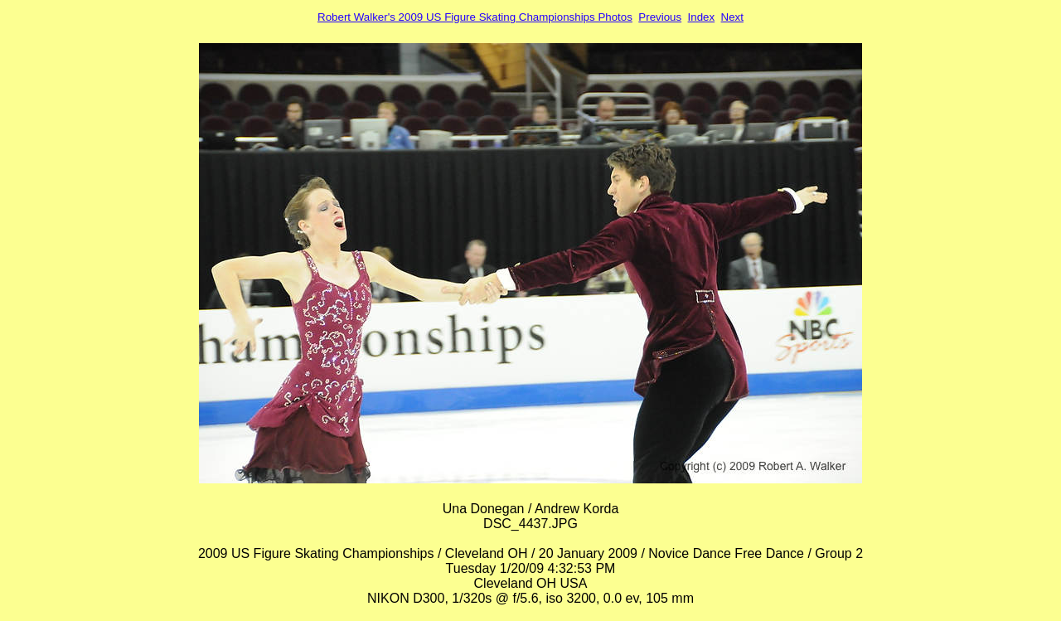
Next (732, 17)
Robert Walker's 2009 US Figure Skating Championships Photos (474, 17)
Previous (659, 17)
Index (701, 17)
